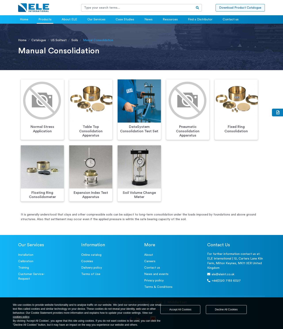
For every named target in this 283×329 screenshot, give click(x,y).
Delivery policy (91, 267)
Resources (170, 19)
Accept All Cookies (180, 309)
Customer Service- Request (31, 276)
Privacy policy (154, 280)
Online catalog (91, 254)
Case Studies (125, 19)
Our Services (96, 19)
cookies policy (21, 316)
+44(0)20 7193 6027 (224, 280)
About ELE (69, 19)
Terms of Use (90, 274)
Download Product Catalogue (240, 7)
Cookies (87, 261)
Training (23, 267)
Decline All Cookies (226, 309)
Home (24, 19)
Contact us (231, 19)
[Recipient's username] (137, 8)
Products (45, 19)
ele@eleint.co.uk (220, 274)
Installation (25, 254)
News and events (156, 274)
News (148, 19)
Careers (149, 261)
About (148, 254)
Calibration (25, 261)
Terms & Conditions (158, 287)
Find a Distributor (200, 19)
